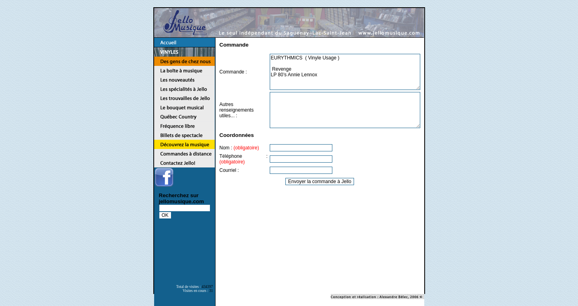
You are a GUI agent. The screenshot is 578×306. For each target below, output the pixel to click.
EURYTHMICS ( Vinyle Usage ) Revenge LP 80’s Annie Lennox (345, 72)
